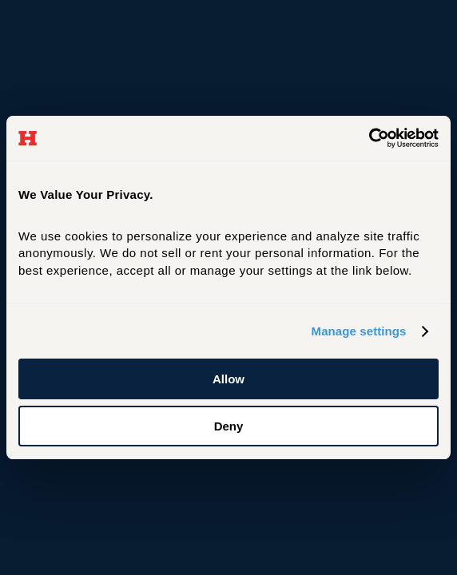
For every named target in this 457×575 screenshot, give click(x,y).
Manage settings (359, 331)
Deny (229, 426)
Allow (228, 379)
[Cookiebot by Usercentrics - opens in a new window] (369, 138)
